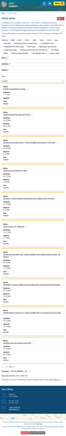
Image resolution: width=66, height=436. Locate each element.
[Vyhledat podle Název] (33, 61)
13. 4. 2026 (7, 120)
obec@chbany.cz (14, 409)
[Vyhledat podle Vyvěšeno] (33, 68)
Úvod (3, 13)
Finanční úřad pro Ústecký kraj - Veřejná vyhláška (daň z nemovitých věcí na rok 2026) (32, 314)
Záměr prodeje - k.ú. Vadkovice (15, 226)
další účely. (39, 424)
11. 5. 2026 (7, 268)
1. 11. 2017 (7, 95)
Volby (6, 53)
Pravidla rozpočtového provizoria (15, 89)
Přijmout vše (25, 432)
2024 (42, 40)
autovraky (7, 43)
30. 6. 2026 (7, 354)
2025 (49, 40)
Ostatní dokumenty (10, 50)
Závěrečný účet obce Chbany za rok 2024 (18, 343)
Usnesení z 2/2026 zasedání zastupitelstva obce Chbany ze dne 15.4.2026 (30, 198)
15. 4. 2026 (7, 148)
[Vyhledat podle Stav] (33, 81)
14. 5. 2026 (7, 326)
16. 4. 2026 (7, 204)
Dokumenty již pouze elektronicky (25, 43)
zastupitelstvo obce (39, 53)
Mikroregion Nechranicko (47, 47)
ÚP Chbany (55, 50)
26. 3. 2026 (7, 176)
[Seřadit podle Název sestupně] (8, 57)
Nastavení (42, 432)
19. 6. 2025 (7, 349)
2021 (20, 40)
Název (4, 58)
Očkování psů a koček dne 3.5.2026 (16, 170)
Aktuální (6, 104)
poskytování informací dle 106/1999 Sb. (34, 50)
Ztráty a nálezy (55, 53)
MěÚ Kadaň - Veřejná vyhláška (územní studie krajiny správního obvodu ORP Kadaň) (33, 285)
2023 (34, 40)
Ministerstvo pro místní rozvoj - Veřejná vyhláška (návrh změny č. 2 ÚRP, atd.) (30, 142)
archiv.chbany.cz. (55, 380)
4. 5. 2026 (6, 154)
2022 (27, 40)
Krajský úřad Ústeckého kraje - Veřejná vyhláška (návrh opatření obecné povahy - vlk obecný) (31, 256)
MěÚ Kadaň (31, 47)
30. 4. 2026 (7, 126)
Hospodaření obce (47, 43)
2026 (56, 40)
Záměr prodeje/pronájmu (20, 53)
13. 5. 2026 (7, 296)
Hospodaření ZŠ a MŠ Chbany (14, 47)
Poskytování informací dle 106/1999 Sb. (18, 115)
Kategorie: (5, 40)
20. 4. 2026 (7, 262)
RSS (61, 19)
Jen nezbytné (33, 432)
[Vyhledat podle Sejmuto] (33, 74)
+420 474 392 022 (14, 407)
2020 (13, 40)
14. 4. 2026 (7, 321)
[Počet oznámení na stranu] (27, 371)
